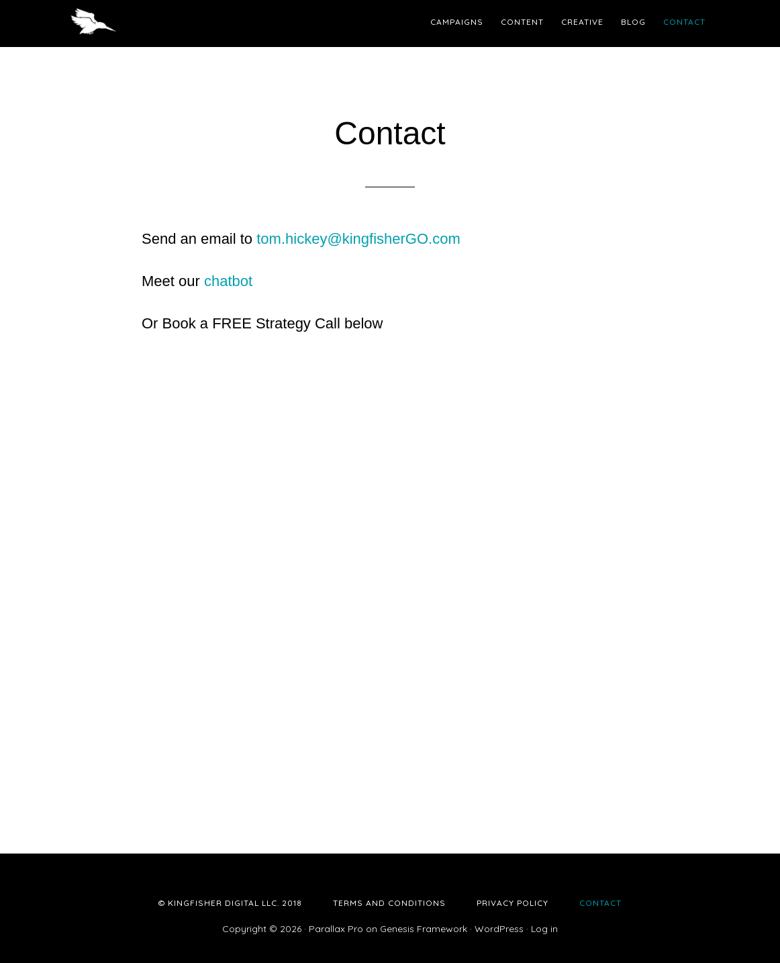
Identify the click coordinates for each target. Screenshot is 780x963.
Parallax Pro (336, 929)
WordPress (499, 929)
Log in (544, 929)
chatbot (228, 281)
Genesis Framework (423, 929)
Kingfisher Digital (188, 23)
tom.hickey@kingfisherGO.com (358, 238)
